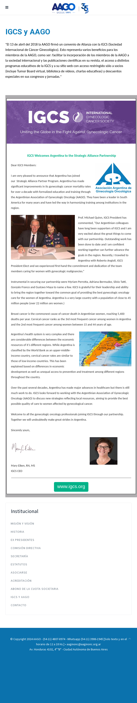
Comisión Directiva (26, 548)
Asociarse (19, 572)
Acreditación (21, 581)
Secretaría (19, 556)
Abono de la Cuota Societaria (34, 589)
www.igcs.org (71, 486)
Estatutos (19, 564)
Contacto (18, 605)
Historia (17, 532)
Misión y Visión (22, 523)
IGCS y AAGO (20, 597)
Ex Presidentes (22, 540)
